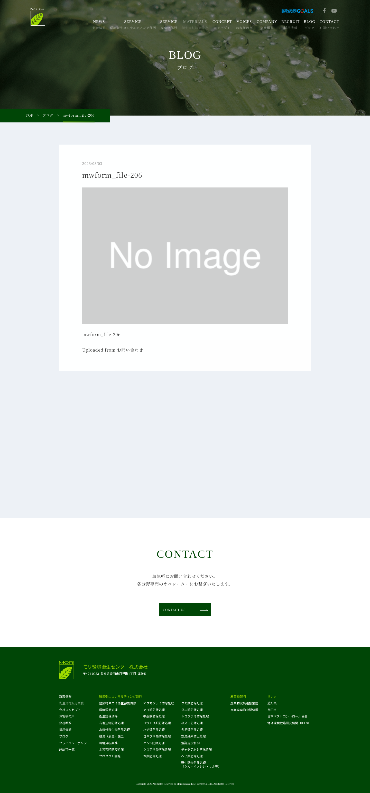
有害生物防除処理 (111, 723)
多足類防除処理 (192, 730)
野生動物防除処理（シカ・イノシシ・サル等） (201, 764)
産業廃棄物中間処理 (244, 710)
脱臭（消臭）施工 (111, 736)
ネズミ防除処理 (192, 723)
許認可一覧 (67, 749)
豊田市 (272, 710)
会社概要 (65, 723)
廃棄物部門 (238, 696)
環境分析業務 (108, 743)
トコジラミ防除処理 (195, 716)
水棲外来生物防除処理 (114, 730)
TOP (29, 115)
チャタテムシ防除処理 (196, 749)
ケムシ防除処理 (153, 743)
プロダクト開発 (110, 756)
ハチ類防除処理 (154, 730)
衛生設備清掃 (108, 716)
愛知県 (272, 703)
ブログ (48, 115)
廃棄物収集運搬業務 (244, 703)
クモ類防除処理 (192, 703)
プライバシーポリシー (74, 743)
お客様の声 (67, 716)
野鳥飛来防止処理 (193, 736)
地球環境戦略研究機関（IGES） (289, 723)
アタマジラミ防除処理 (158, 703)
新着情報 (65, 696)
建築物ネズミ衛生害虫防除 (117, 703)
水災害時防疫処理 (111, 749)
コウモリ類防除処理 (157, 723)
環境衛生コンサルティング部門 (120, 696)
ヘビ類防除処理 (192, 756)
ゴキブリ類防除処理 (157, 736)
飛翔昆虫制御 (190, 743)
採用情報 (65, 730)
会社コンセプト (70, 710)
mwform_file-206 (101, 336)
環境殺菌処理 (108, 710)
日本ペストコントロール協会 (287, 716)
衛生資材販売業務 (71, 703)
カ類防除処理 (152, 756)
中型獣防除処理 (154, 716)
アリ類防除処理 (154, 710)
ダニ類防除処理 (192, 710)
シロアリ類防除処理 (157, 749)
